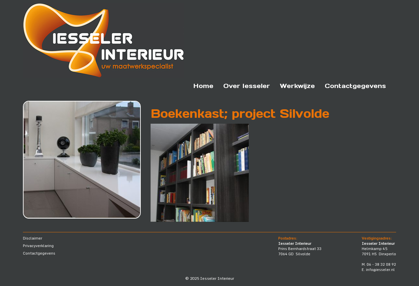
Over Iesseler (246, 86)
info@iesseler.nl (380, 270)
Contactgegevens (355, 86)
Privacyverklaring (38, 246)
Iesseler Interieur (217, 278)
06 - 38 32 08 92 (381, 264)
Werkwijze (297, 86)
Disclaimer (32, 238)
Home (203, 86)
